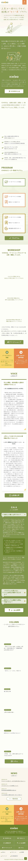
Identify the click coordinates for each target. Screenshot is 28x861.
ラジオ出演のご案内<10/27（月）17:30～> (11, 794)
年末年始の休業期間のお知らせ (8, 790)
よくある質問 (14, 610)
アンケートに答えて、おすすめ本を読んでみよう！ (13, 781)
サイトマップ (4, 856)
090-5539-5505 (11, 832)
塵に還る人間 (7, 691)
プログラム (14, 238)
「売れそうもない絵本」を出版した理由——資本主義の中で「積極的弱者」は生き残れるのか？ (13, 648)
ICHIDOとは (14, 91)
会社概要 (22, 852)
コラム (14, 761)
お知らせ (3, 852)
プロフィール (13, 852)
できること (21, 838)
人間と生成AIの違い (9, 712)
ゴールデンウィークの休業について (9, 785)
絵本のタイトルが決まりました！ (12, 733)
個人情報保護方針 (14, 856)
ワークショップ (14, 342)
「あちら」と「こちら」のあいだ (12, 670)
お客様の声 (14, 495)
